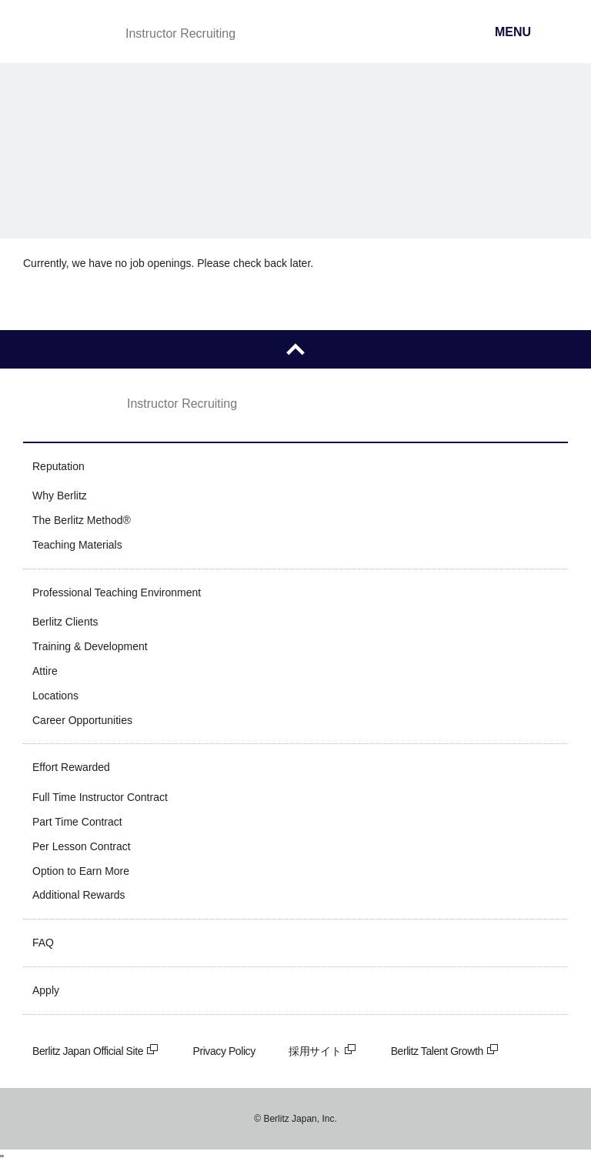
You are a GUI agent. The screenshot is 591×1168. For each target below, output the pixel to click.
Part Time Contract (77, 822)
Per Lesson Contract (81, 846)
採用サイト (323, 1051)
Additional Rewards (78, 895)
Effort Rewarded (71, 767)
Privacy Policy (224, 1051)
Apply (45, 990)
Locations (55, 695)
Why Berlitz (59, 495)
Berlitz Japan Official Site (95, 1051)
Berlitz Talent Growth (445, 1051)
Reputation (58, 466)
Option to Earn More (80, 871)
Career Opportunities (82, 720)
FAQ (43, 942)
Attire (45, 671)
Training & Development (90, 646)
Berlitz (63, 33)
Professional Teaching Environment (116, 592)
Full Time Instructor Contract (100, 797)
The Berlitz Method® (81, 520)
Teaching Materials (77, 545)
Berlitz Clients (65, 622)
